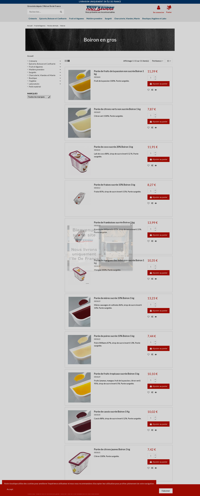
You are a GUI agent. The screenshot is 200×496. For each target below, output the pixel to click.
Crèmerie (33, 61)
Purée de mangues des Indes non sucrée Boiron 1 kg (119, 262)
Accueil (30, 56)
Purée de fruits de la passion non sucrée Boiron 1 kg (119, 72)
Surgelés (32, 72)
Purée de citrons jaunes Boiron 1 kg (112, 449)
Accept (10, 489)
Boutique (33, 78)
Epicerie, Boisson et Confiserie (42, 63)
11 (169, 61)
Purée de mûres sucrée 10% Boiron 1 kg (114, 298)
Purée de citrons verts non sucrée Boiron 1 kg (117, 109)
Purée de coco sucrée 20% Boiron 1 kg (113, 146)
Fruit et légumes (36, 66)
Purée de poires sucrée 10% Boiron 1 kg (114, 336)
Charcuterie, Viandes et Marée (42, 75)
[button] (154, 18)
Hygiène (32, 81)
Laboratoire (34, 84)
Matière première (36, 69)
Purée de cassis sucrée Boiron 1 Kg (112, 411)
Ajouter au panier (158, 83)
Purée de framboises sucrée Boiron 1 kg (114, 222)
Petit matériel (35, 86)
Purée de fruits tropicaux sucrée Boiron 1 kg (116, 373)
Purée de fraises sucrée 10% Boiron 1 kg (114, 184)
